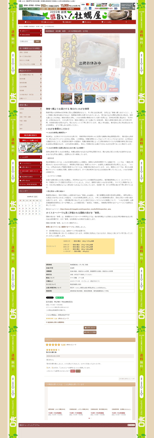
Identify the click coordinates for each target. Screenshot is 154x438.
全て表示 (126, 379)
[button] (67, 22)
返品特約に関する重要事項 (55, 322)
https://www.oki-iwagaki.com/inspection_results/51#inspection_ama (85, 209)
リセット (131, 425)
